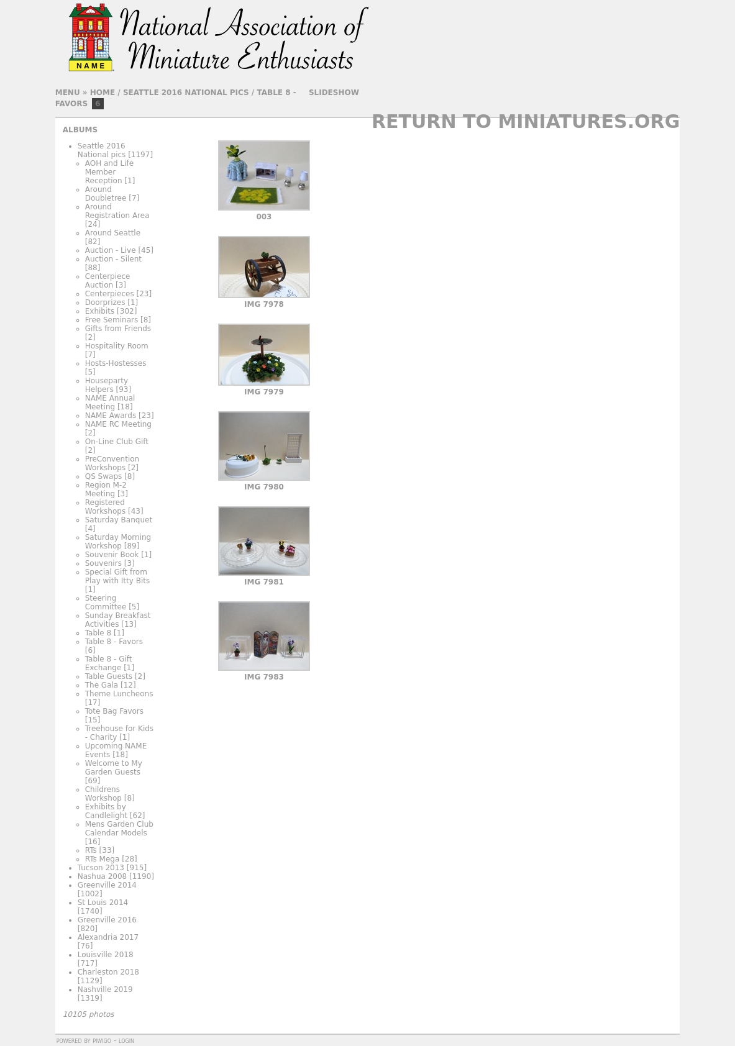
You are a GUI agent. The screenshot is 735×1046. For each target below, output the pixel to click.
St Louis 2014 (103, 902)
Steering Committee (106, 602)
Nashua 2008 (102, 876)
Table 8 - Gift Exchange (108, 663)
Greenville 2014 (107, 885)
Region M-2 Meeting (106, 489)
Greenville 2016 (107, 920)
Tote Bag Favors (114, 711)
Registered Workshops (105, 507)
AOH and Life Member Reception (109, 172)
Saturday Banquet (118, 520)
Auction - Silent (113, 259)
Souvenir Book (112, 554)
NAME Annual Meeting (110, 402)
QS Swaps (103, 476)
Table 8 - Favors (114, 641)
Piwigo (102, 1040)
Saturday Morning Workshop (118, 541)
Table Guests (108, 676)
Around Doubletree (106, 193)
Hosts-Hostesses (116, 363)
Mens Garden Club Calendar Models (119, 828)
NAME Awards (110, 415)
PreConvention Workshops (112, 463)
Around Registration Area (117, 211)
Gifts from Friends (118, 328)
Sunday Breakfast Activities (118, 620)
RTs (91, 850)
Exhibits (100, 311)
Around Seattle (112, 233)
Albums (80, 129)
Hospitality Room (116, 346)
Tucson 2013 (101, 867)
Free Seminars (111, 320)
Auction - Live (110, 250)
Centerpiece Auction (107, 280)
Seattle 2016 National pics (186, 92)
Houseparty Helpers (106, 385)
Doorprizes (105, 302)
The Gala (101, 685)
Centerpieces (109, 293)
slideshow (334, 92)
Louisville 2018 (106, 954)
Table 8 (98, 633)
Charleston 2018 (108, 972)
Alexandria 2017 (108, 937)
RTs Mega (102, 859)
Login (126, 1040)
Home (102, 92)
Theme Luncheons (119, 693)
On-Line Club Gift (116, 441)
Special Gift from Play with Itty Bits (117, 576)
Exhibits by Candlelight (106, 811)
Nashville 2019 (105, 989)
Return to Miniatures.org (526, 121)
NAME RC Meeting (118, 424)
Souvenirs (103, 563)
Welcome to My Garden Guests (113, 767)
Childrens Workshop (103, 794)
